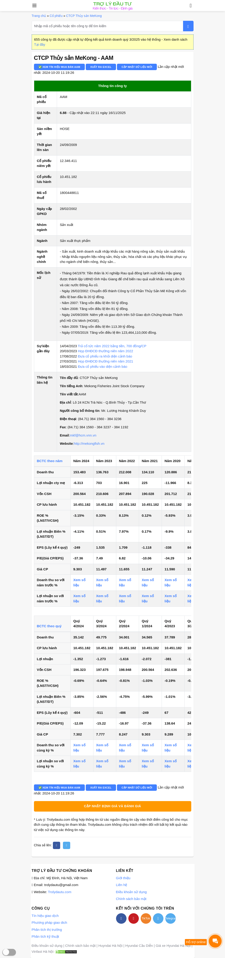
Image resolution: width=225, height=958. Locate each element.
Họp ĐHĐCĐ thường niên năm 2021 (105, 361)
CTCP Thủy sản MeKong (84, 16)
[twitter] (66, 845)
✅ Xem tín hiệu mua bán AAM (59, 67)
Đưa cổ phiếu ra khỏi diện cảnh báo (105, 356)
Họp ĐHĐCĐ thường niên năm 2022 (105, 351)
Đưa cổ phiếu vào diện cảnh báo (102, 366)
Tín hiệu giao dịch (45, 916)
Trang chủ (39, 16)
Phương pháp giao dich (49, 922)
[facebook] (56, 845)
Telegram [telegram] (170, 918)
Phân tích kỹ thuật (45, 936)
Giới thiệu (123, 878)
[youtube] (133, 918)
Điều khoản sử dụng (131, 892)
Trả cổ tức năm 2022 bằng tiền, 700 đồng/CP (112, 346)
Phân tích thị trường (47, 930)
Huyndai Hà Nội (110, 945)
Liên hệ (121, 885)
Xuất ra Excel (100, 67)
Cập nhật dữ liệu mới (137, 67)
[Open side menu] (34, 5)
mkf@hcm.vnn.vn (83, 435)
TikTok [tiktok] (146, 918)
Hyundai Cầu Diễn (139, 945)
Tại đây (39, 44)
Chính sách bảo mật (131, 899)
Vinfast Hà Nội (43, 951)
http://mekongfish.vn (89, 443)
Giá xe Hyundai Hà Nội (173, 945)
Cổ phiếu (56, 16)
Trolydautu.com (59, 892)
